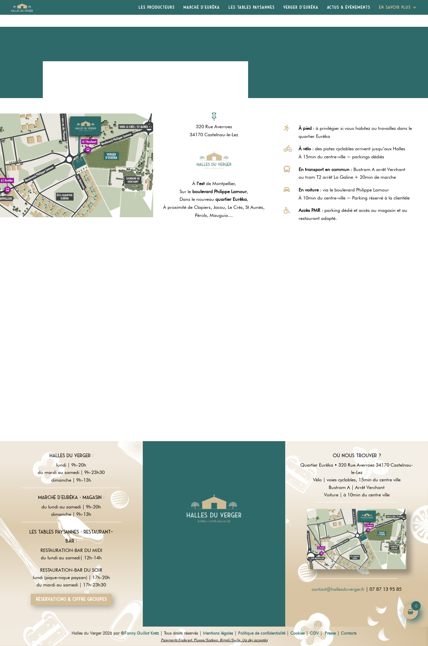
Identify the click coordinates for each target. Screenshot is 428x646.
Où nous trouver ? (357, 455)
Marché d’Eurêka (201, 7)
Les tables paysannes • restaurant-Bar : (71, 536)
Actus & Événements (348, 7)
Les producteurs (156, 7)
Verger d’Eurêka (300, 7)
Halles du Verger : (71, 455)
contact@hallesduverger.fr (338, 589)
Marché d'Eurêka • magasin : (71, 497)
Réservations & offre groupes (71, 599)
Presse (330, 633)
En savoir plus (395, 7)
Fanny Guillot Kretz (141, 633)
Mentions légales (218, 633)
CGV (314, 633)
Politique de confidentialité (261, 633)
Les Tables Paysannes (251, 7)
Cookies (297, 633)
